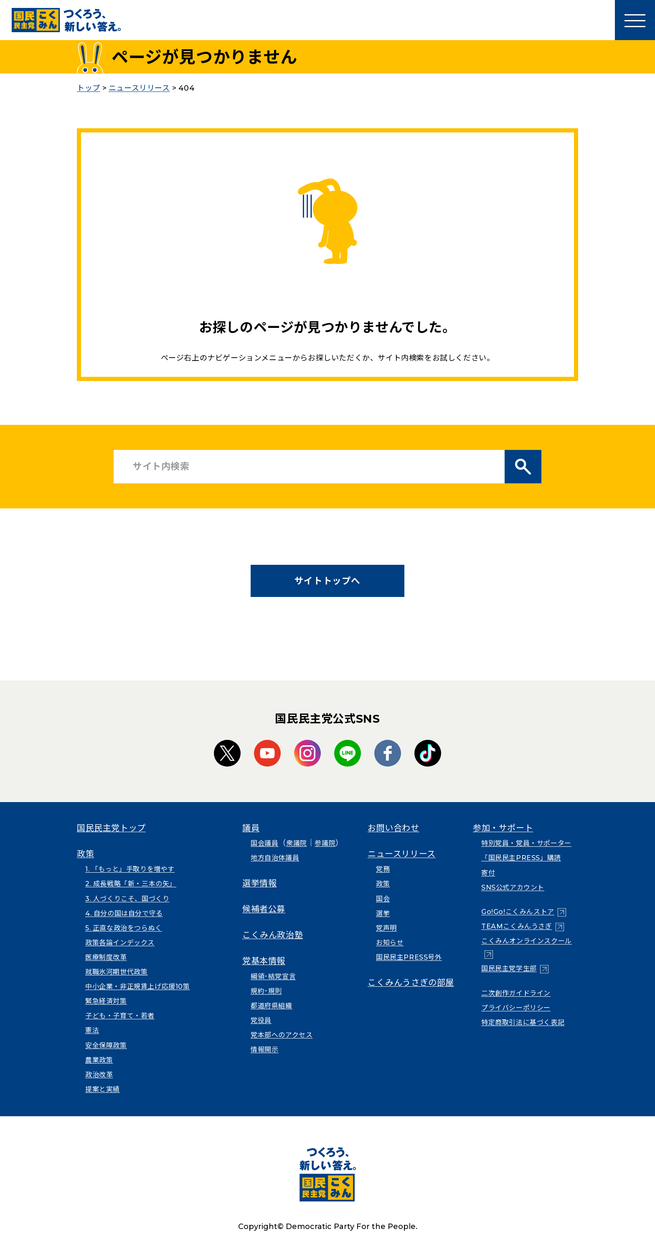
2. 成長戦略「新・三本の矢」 (130, 884)
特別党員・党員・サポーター (526, 843)
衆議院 (296, 843)
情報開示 (264, 1050)
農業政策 (99, 1060)
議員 (250, 828)
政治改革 (99, 1075)
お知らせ (390, 943)
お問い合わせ (393, 828)
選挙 (383, 913)
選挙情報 (259, 883)
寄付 (488, 873)
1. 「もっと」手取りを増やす (130, 869)
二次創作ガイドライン (516, 993)
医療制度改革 (106, 957)
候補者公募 (263, 909)
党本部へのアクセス (281, 1035)
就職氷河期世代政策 (116, 972)
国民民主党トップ (111, 828)
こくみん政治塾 (272, 935)
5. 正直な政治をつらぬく (123, 928)
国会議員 (264, 843)
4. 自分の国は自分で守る (124, 913)
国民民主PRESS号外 (409, 957)
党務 (383, 869)
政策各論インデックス (120, 943)
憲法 (92, 1030)
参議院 (325, 843)
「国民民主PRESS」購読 (521, 858)
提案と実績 (102, 1089)
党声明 (386, 928)
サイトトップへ (327, 580)
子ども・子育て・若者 (120, 1016)
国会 (383, 899)
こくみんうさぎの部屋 (411, 983)
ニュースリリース (402, 854)
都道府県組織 (271, 1006)
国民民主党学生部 (509, 969)
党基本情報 (263, 961)
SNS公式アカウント (512, 887)
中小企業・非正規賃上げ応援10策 (137, 986)
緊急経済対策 (106, 1001)
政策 (85, 854)
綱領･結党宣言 (273, 976)
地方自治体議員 (275, 858)
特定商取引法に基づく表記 (522, 1022)
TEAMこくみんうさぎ (516, 926)
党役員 (261, 1020)
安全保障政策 (106, 1045)
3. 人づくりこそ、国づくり (127, 899)
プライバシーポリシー (516, 1008)
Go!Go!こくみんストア (517, 912)
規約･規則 (266, 991)
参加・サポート (503, 828)
